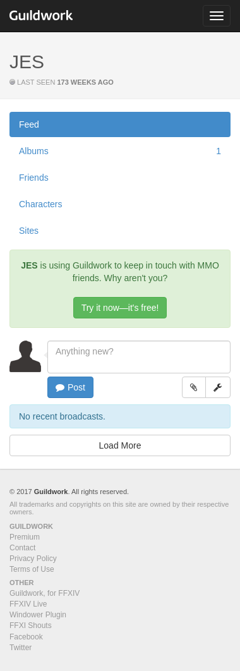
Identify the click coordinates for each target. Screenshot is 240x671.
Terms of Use (31, 569)
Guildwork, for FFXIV (44, 593)
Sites (29, 231)
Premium (24, 537)
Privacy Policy (33, 558)
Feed (29, 124)
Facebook (26, 636)
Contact (22, 547)
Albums (120, 151)
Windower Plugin (37, 614)
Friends (34, 177)
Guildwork (51, 491)
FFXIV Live (28, 604)
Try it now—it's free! (120, 308)
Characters (40, 204)
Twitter (20, 647)
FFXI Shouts (30, 625)
